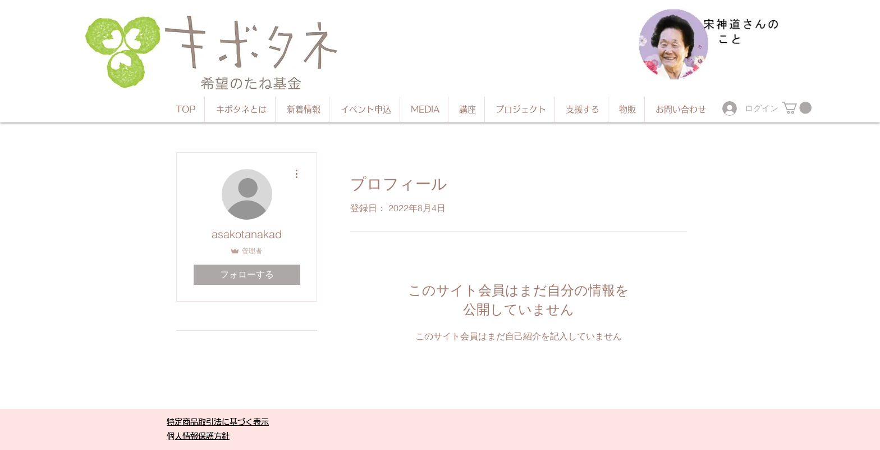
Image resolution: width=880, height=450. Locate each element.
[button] (797, 108)
